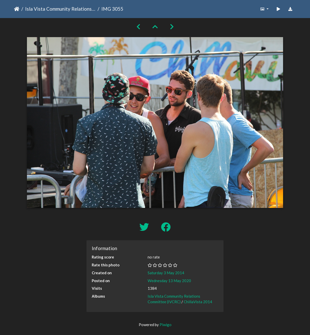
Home (16, 8)
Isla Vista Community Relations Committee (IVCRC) (60, 9)
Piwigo (166, 324)
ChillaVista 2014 (198, 301)
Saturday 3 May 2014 (166, 272)
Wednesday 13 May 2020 (169, 280)
